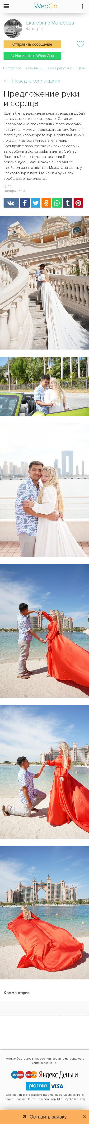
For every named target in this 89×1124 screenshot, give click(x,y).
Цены (81, 68)
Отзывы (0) (34, 68)
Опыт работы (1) (60, 68)
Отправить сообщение (32, 44)
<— (32, 81)
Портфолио (12, 68)
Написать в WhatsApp (32, 56)
